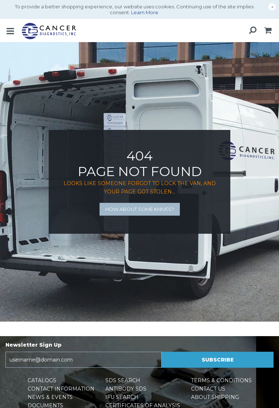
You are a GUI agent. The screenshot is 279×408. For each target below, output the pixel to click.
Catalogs (42, 380)
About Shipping (215, 397)
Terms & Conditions (221, 380)
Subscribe (218, 359)
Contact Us (208, 388)
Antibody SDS (125, 388)
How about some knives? (139, 209)
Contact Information (61, 388)
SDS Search (122, 380)
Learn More (144, 12)
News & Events (50, 397)
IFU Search (121, 397)
